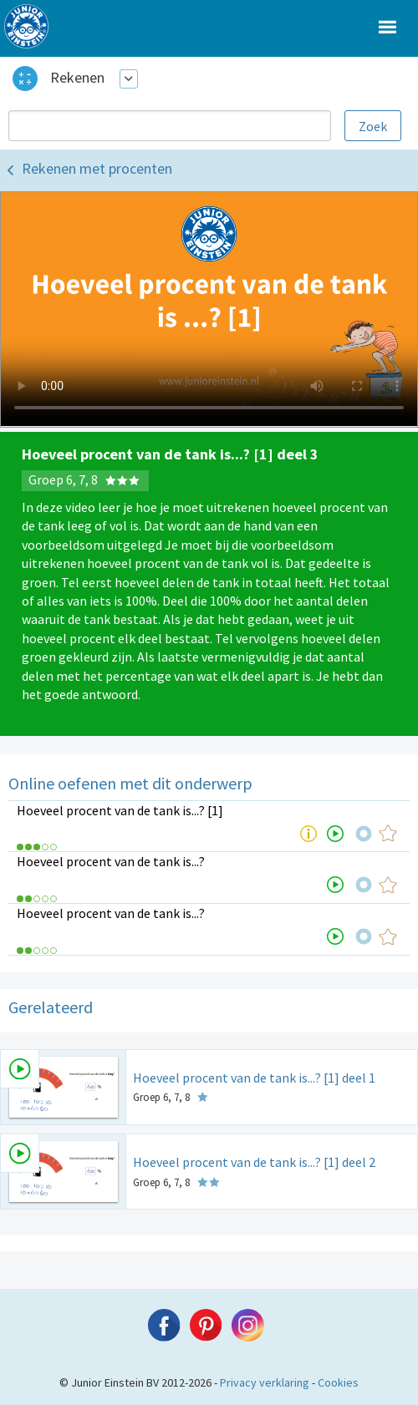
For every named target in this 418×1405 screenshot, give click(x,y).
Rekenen (77, 77)
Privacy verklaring (264, 1382)
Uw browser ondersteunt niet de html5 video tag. (209, 309)
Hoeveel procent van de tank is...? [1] (120, 810)
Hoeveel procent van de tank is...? (111, 861)
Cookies (338, 1382)
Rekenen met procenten (97, 168)
